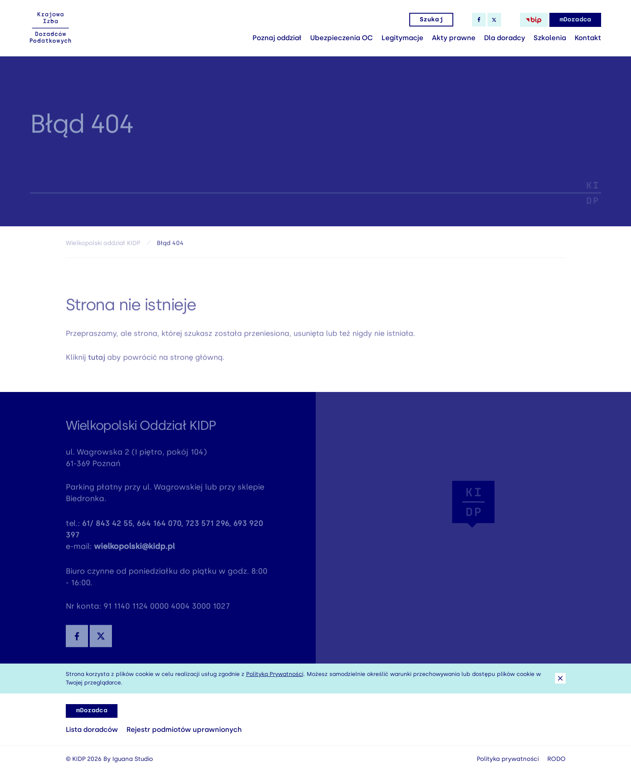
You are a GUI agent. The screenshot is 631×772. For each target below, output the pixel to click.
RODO (556, 759)
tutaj (96, 360)
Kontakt (588, 38)
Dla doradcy (504, 38)
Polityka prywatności (508, 759)
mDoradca (575, 19)
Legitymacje (402, 38)
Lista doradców (92, 729)
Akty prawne (453, 38)
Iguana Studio (132, 759)
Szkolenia (550, 38)
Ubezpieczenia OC (341, 38)
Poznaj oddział (277, 38)
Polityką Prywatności (274, 674)
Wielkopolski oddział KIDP (103, 245)
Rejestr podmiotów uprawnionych (184, 729)
